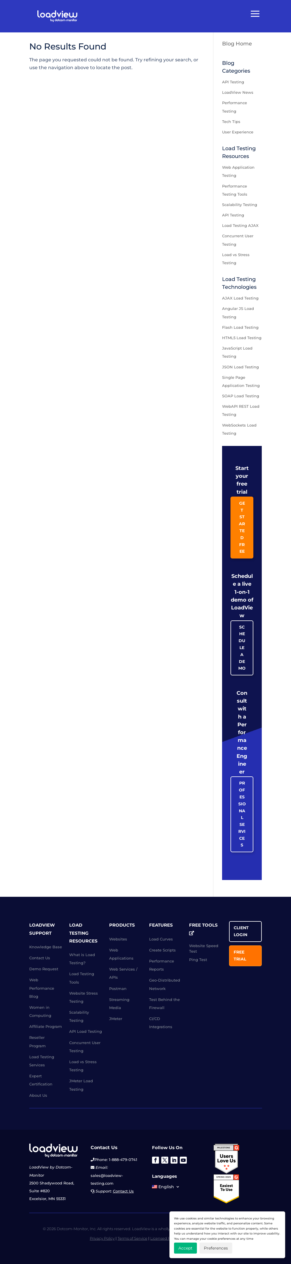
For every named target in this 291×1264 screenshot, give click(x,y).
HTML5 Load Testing (241, 337)
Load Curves (161, 939)
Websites (118, 939)
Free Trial (240, 955)
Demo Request (43, 969)
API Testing (233, 82)
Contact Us (39, 958)
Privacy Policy (102, 1238)
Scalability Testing (239, 204)
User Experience (237, 132)
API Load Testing (85, 1031)
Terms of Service (132, 1238)
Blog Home (237, 44)
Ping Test (198, 959)
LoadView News (237, 92)
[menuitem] (166, 1188)
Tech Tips (231, 121)
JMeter (115, 1018)
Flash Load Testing (240, 327)
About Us (38, 1095)
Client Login (241, 931)
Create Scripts (162, 950)
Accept (185, 1248)
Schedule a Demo (242, 647)
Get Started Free (242, 527)
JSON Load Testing (240, 367)
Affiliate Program (45, 1026)
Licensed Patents (166, 1238)
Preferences (216, 1248)
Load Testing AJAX (240, 225)
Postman (118, 988)
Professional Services (242, 814)
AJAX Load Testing (240, 298)
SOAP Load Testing (240, 396)
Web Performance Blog (41, 988)
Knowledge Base (45, 947)
